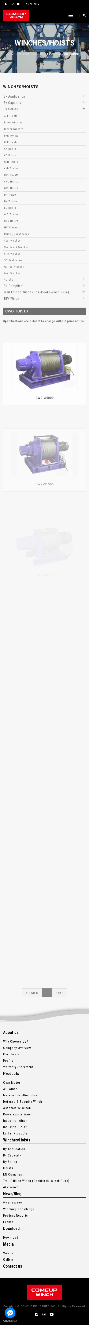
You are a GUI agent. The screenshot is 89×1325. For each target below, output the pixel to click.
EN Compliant (13, 286)
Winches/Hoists (31, 54)
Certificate (11, 1054)
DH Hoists (10, 194)
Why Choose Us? (15, 1041)
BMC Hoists (11, 135)
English (32, 4)
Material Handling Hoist (21, 1095)
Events (8, 1222)
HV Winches (11, 227)
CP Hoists (10, 155)
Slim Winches (12, 253)
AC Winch (10, 1089)
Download (10, 1237)
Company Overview (17, 1048)
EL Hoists (10, 207)
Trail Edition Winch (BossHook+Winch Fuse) (36, 292)
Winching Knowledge (18, 1209)
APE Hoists (11, 116)
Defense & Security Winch (22, 1102)
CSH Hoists (11, 161)
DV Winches (11, 201)
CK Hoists (10, 148)
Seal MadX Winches (16, 247)
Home (11, 54)
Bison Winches (13, 122)
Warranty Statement (18, 1067)
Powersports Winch (18, 1114)
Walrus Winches (14, 266)
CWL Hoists (11, 181)
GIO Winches (12, 214)
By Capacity (12, 103)
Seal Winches (12, 240)
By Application (14, 96)
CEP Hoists (11, 142)
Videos (8, 1253)
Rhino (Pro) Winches (16, 234)
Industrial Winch (15, 1121)
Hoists (8, 280)
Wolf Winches (12, 273)
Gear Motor (11, 1083)
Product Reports (15, 1215)
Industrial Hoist (15, 1127)
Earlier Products (15, 1133)
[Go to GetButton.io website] (10, 1320)
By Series (54, 54)
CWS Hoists (11, 188)
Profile (8, 1060)
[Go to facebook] (10, 1312)
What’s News (13, 1203)
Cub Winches (12, 168)
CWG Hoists (73, 54)
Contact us (12, 1266)
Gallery (8, 1259)
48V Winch (11, 299)
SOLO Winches (13, 260)
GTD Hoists (11, 221)
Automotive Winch (17, 1108)
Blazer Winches (13, 129)
